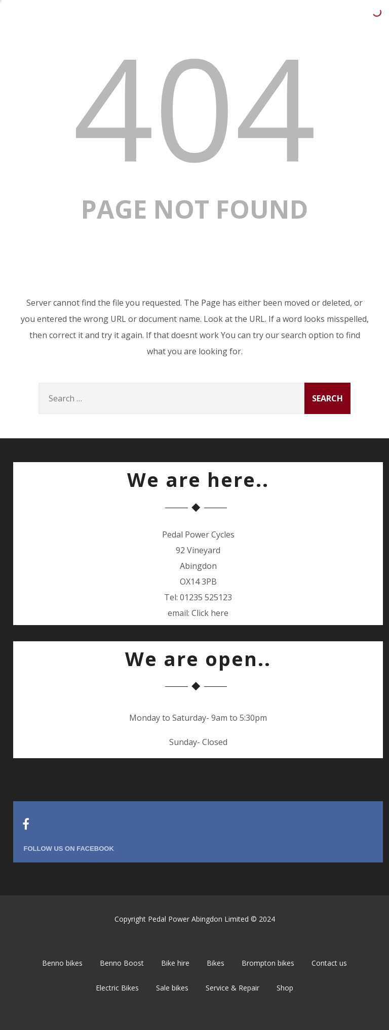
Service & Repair (232, 988)
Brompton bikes (268, 963)
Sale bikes (172, 988)
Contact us (329, 963)
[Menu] (361, 16)
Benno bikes (62, 963)
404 (194, 106)
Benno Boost (122, 963)
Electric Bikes (117, 988)
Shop (285, 988)
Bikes (215, 963)
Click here (209, 613)
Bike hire (175, 963)
